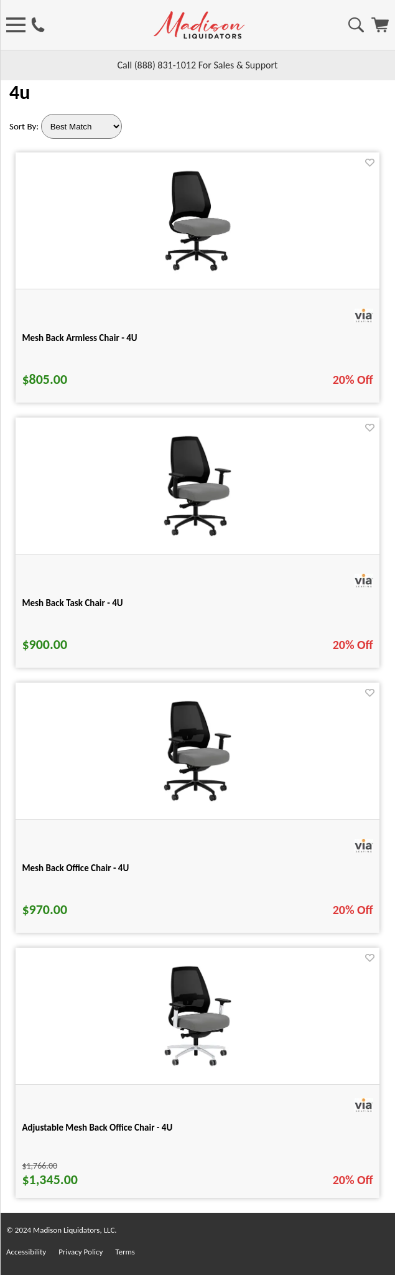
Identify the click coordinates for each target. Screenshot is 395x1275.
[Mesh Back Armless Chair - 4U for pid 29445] (197, 273)
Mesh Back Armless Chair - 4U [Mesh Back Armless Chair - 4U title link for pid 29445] (79, 337)
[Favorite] (369, 163)
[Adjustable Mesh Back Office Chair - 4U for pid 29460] (198, 1069)
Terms (125, 1251)
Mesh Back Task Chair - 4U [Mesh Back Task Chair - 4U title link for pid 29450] (72, 603)
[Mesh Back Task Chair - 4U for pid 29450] (197, 538)
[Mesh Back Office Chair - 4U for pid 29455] (197, 804)
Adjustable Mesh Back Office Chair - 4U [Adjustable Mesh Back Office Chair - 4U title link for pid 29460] (97, 1127)
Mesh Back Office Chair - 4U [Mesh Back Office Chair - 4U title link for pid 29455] (75, 868)
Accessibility (26, 1251)
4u (19, 92)
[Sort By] (81, 126)
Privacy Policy (80, 1251)
